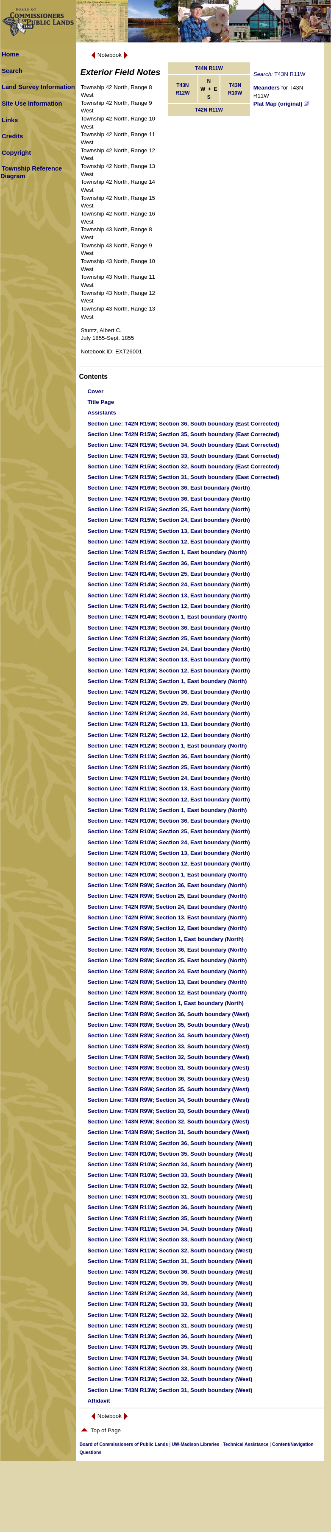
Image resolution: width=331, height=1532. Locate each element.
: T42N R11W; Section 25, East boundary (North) (168, 767)
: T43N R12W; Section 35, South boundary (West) (169, 1283)
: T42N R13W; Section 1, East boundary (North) (167, 681)
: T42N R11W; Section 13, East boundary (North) (168, 788)
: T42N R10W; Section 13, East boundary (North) (168, 853)
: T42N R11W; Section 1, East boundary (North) (167, 810)
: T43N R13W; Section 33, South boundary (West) (169, 1368)
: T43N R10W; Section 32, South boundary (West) (169, 1186)
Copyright (16, 152)
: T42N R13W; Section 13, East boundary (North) (168, 659)
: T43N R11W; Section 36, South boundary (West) (169, 1207)
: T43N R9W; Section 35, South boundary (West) (168, 1089)
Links (10, 120)
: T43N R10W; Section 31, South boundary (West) (169, 1196)
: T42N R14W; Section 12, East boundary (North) (168, 606)
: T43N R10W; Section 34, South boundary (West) (169, 1164)
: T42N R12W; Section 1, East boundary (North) (167, 745)
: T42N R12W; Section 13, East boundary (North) (168, 724)
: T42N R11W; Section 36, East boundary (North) (168, 756)
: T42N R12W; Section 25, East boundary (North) (168, 703)
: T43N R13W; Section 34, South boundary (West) (169, 1358)
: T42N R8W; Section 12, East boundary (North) (167, 992)
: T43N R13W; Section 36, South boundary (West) (169, 1336)
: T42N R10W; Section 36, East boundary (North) (168, 821)
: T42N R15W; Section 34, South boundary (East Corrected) (183, 445)
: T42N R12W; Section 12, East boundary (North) (168, 735)
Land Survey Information (38, 87)
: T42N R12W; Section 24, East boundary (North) (168, 713)
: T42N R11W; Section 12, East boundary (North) (168, 799)
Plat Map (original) (281, 104)
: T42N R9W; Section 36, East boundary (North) (167, 885)
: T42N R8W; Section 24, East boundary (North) (167, 971)
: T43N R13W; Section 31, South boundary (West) (169, 1390)
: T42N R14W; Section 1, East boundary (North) (167, 616)
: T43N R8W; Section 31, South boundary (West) (168, 1067)
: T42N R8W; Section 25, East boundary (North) (167, 960)
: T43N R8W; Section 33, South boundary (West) (168, 1046)
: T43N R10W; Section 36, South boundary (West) (169, 1143)
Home (10, 54)
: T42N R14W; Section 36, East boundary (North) (168, 563)
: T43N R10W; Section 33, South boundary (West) (169, 1175)
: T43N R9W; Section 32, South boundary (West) (168, 1121)
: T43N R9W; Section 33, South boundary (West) (168, 1111)
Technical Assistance (245, 1444)
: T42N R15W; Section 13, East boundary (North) (168, 531)
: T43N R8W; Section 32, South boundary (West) (168, 1057)
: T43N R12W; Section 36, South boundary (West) (169, 1272)
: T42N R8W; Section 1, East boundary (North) (165, 1003)
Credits (12, 136)
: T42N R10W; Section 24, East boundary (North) (168, 842)
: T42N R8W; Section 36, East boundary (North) (167, 950)
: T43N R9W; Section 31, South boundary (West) (168, 1132)
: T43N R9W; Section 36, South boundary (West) (168, 1078)
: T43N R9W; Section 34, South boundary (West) (168, 1100)
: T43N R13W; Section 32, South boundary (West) (169, 1379)
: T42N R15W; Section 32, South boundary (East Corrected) (183, 466)
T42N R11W (209, 110)
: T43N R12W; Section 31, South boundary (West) (169, 1325)
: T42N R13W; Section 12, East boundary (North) (168, 670)
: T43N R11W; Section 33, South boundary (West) (169, 1239)
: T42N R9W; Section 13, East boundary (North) (167, 917)
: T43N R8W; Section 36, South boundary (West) (168, 1014)
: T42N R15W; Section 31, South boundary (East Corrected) (183, 477)
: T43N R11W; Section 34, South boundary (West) (169, 1229)
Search (12, 70)
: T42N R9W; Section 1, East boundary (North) (165, 939)
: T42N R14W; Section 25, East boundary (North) (168, 574)
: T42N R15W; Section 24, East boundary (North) (168, 520)
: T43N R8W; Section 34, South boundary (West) (168, 1035)
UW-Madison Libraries (195, 1444)
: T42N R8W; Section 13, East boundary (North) (167, 982)
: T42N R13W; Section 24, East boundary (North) (168, 649)
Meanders (266, 87)
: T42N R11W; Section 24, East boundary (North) (168, 778)
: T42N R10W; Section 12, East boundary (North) (168, 863)
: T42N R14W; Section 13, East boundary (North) (168, 595)
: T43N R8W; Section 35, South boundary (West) (168, 1025)
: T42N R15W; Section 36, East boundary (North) (168, 499)
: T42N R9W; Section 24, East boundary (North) (167, 907)
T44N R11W (209, 68)
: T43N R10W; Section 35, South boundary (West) (169, 1154)
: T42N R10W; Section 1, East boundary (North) (167, 874)
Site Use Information (32, 103)
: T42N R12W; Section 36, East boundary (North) (168, 692)
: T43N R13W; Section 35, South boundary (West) (169, 1347)
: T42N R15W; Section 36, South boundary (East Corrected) (183, 423)
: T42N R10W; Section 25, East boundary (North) (168, 831)
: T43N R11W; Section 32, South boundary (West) (169, 1250)
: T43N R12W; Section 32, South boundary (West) (169, 1315)
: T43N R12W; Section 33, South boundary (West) (169, 1304)
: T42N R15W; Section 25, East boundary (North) (168, 509)
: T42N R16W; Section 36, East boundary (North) (168, 488)
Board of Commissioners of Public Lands (123, 1444)
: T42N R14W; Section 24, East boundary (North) (168, 584)
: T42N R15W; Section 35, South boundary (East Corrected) (183, 434)
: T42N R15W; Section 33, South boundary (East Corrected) (183, 456)
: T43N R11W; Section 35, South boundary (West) (169, 1218)
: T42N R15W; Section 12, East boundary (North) (168, 541)
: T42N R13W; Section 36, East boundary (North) (168, 628)
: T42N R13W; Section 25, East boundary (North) (168, 638)
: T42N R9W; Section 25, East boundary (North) (167, 896)
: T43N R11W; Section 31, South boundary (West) (169, 1261)
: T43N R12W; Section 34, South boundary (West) (169, 1293)
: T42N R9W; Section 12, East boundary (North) (167, 928)
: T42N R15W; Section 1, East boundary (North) (167, 552)
